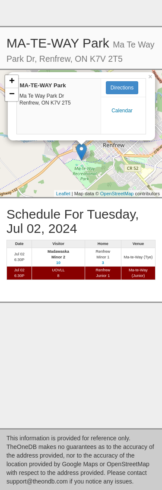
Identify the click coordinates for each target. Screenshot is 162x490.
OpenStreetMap (117, 193)
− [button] (12, 94)
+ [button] (12, 81)
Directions (122, 88)
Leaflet (63, 193)
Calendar (122, 111)
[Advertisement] (81, 13)
